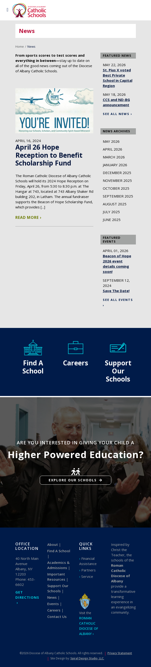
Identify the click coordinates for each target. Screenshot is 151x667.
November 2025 (117, 180)
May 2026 (111, 141)
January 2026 (115, 164)
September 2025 (118, 196)
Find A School (58, 550)
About (52, 544)
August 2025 (114, 204)
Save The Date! (116, 290)
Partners (88, 570)
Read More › (28, 217)
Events (53, 603)
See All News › (117, 114)
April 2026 (112, 149)
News (52, 597)
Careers (53, 610)
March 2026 (114, 157)
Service (87, 576)
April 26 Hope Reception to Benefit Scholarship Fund (48, 155)
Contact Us (57, 616)
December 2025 (117, 172)
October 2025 (116, 188)
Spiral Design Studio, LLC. (87, 658)
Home (19, 46)
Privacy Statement (120, 653)
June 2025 (112, 219)
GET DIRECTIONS (27, 595)
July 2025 (111, 211)
